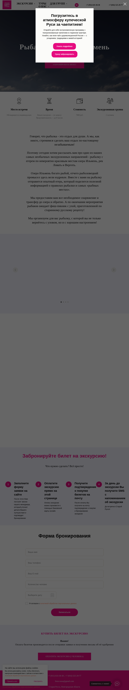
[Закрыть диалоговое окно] (125, 4)
